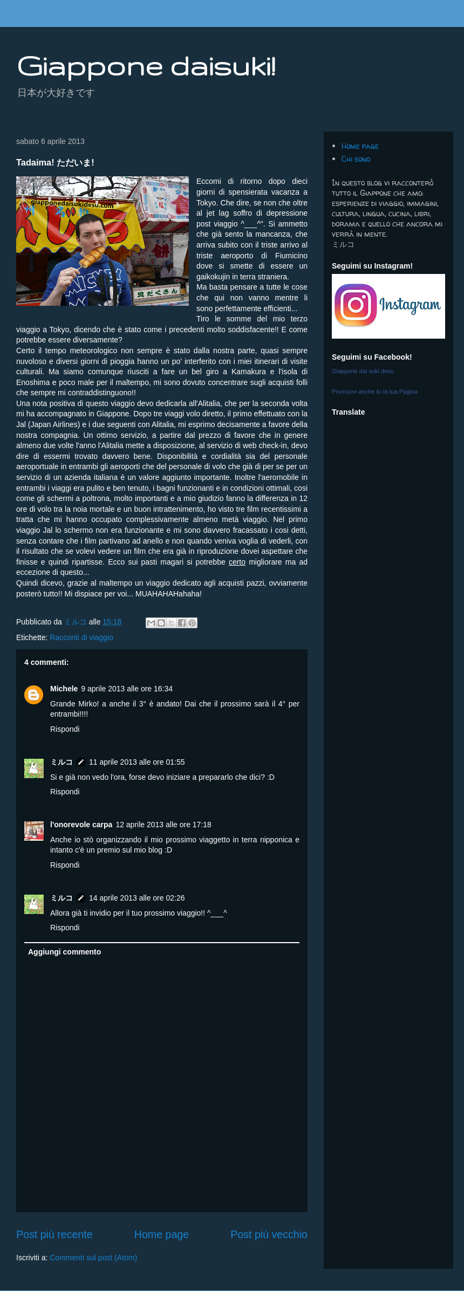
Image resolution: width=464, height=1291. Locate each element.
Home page (161, 1234)
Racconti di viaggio (81, 637)
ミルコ (61, 762)
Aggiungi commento (64, 951)
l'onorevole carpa (81, 824)
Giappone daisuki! (145, 65)
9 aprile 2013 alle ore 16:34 (127, 688)
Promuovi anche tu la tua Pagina (375, 391)
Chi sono (356, 159)
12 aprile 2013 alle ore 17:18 (163, 824)
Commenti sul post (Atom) (93, 1257)
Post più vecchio (269, 1234)
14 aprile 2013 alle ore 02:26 (137, 898)
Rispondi (64, 729)
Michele (64, 688)
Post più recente (54, 1234)
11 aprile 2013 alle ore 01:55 (137, 762)
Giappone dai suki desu (363, 371)
